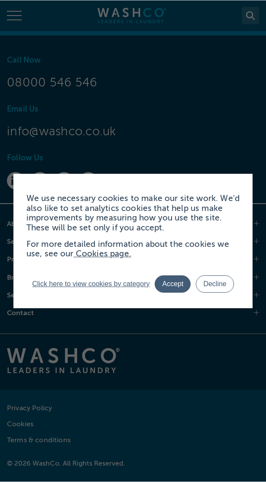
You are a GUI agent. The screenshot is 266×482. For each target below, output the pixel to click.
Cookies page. (102, 253)
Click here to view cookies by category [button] (90, 283)
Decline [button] (214, 283)
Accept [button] (172, 283)
